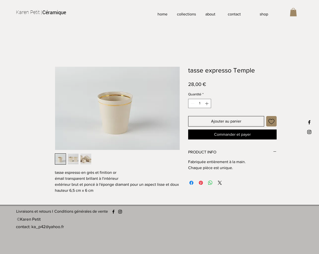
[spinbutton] (199, 103)
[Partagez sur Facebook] (191, 183)
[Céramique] (55, 12)
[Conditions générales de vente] (81, 212)
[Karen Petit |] (29, 12)
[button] (293, 12)
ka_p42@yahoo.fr (47, 226)
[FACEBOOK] (309, 122)
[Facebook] (113, 211)
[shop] (264, 14)
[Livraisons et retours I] (34, 212)
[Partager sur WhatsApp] (210, 183)
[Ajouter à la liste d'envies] (271, 121)
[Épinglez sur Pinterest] (201, 183)
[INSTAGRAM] (309, 132)
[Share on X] (220, 183)
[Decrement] (192, 103)
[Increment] (207, 103)
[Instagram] (120, 211)
